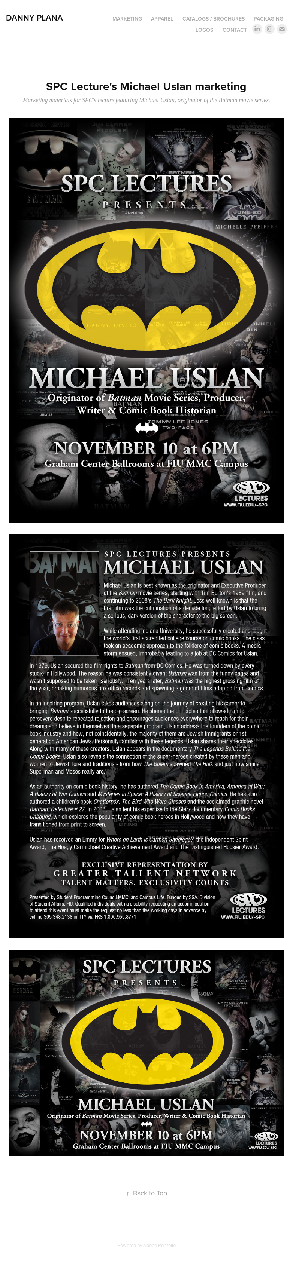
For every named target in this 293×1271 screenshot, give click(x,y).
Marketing (127, 18)
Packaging (268, 18)
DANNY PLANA (34, 18)
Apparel (162, 18)
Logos (204, 30)
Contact (235, 30)
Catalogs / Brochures (213, 18)
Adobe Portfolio (159, 1245)
